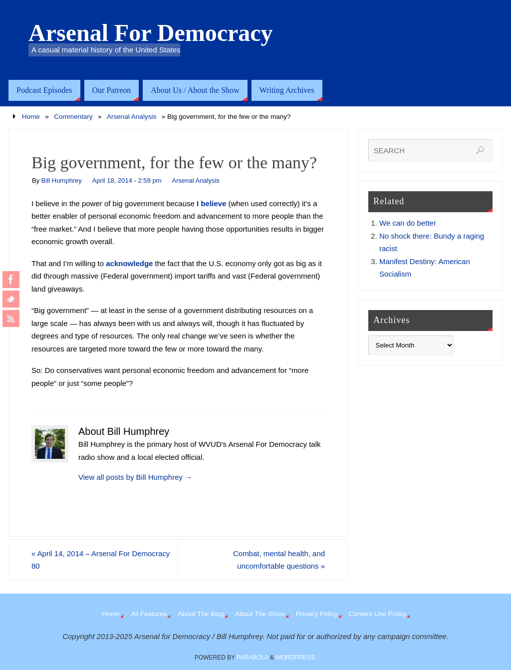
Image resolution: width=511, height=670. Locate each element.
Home (31, 116)
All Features (149, 614)
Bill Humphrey (61, 180)
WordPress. (295, 657)
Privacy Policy (317, 614)
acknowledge (129, 263)
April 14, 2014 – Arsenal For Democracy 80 (100, 560)
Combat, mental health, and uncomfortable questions (279, 560)
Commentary (73, 116)
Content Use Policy (377, 614)
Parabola (252, 657)
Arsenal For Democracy (150, 33)
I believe (211, 203)
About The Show (260, 614)
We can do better (407, 223)
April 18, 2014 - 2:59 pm (127, 180)
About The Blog (201, 614)
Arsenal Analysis (131, 116)
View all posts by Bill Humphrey (135, 477)
